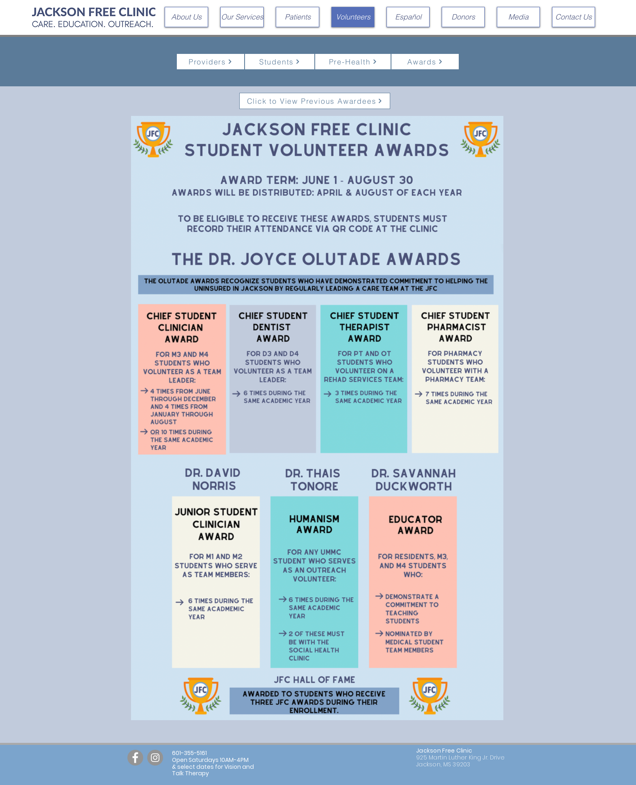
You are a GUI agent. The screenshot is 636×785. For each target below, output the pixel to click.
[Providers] (210, 61)
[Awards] (425, 61)
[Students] (280, 61)
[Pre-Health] (353, 61)
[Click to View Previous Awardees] (314, 101)
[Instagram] (155, 758)
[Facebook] (135, 758)
